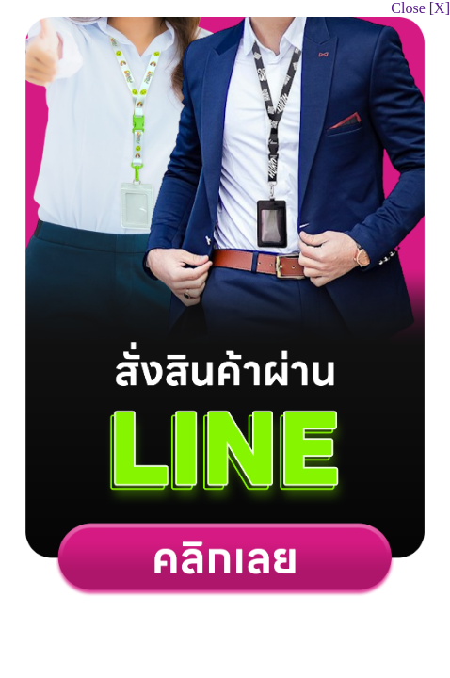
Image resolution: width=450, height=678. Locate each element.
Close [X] (420, 8)
